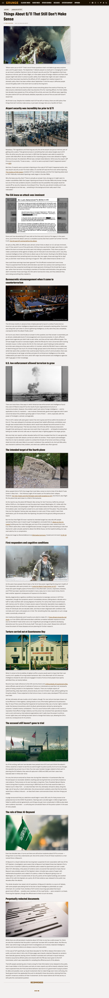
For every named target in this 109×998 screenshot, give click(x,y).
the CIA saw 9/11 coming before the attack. (23, 241)
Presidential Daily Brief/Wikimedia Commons (57, 231)
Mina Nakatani (9, 23)
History (6, 9)
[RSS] (106, 2)
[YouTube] (92, 2)
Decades (57, 2)
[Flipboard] (101, 2)
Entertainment (67, 2)
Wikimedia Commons (39, 535)
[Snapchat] (103, 2)
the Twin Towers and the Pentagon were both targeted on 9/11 (32, 496)
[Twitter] (98, 2)
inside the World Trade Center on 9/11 (44, 586)
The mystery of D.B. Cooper (14, 172)
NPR (9, 163)
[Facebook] (89, 2)
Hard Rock (36, 2)
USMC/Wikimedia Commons (60, 399)
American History (17, 9)
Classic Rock (25, 2)
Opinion (77, 2)
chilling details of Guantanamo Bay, (56, 684)
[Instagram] (95, 2)
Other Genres (46, 2)
